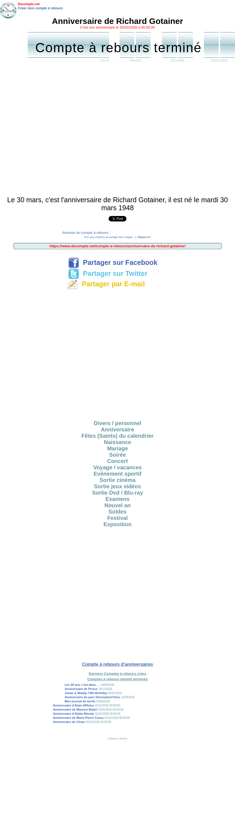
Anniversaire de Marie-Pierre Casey (78, 717)
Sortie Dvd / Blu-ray (117, 493)
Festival (117, 518)
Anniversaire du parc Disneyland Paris (92, 697)
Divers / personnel (117, 423)
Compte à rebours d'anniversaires (117, 664)
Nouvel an (117, 505)
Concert (117, 461)
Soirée (117, 455)
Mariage (117, 448)
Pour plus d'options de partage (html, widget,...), (117, 237)
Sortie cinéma (117, 480)
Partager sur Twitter (107, 273)
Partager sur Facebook (112, 262)
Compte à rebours (117, 738)
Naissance (117, 442)
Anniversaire (117, 429)
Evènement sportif (117, 474)
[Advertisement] (62, 130)
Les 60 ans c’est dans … (82, 684)
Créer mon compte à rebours (40, 8)
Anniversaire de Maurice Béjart (75, 709)
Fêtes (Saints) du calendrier (117, 436)
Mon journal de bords (80, 701)
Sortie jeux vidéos (117, 486)
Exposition (117, 524)
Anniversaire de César (69, 721)
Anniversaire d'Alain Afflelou (73, 705)
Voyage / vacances (117, 467)
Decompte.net (29, 4)
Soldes (118, 512)
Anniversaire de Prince (81, 689)
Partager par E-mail (106, 284)
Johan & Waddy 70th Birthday (86, 693)
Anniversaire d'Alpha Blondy (73, 713)
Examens (118, 499)
